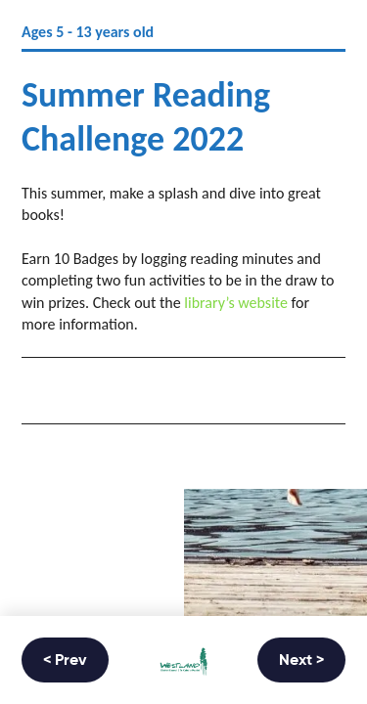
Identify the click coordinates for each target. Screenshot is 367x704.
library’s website (236, 302)
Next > (301, 661)
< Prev (65, 661)
